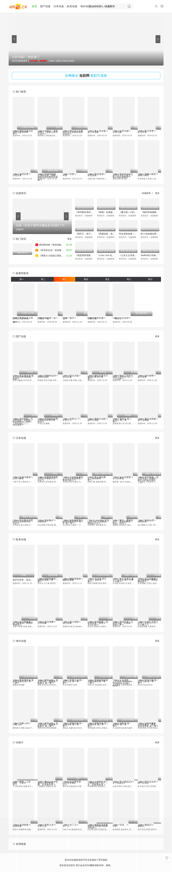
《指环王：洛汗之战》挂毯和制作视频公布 (84, 233)
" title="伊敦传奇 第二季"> (98, 720)
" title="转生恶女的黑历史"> (23, 517)
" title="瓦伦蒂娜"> (48, 619)
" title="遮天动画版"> (149, 415)
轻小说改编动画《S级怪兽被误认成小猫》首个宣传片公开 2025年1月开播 (150, 233)
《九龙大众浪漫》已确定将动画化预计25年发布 (128, 255)
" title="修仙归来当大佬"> (98, 372)
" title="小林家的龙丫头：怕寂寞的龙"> (98, 778)
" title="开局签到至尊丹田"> (48, 415)
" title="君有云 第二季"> (123, 415)
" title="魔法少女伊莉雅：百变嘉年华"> (48, 778)
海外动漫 (85, 6)
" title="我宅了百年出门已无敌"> (123, 372)
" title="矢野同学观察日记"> (48, 474)
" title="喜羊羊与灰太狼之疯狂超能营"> (123, 170)
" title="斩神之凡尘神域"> (23, 313)
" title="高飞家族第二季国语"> (23, 618)
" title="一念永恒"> (123, 313)
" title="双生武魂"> (73, 372)
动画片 (97, 6)
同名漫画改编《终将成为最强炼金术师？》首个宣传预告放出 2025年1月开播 (128, 233)
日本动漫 (59, 6)
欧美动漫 (72, 6)
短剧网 (84, 75)
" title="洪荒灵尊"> (23, 170)
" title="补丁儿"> (73, 822)
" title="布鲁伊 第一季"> (123, 720)
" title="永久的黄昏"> (123, 474)
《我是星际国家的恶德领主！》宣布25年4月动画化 (84, 255)
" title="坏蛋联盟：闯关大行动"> (98, 618)
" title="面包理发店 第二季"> (23, 677)
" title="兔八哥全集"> (98, 127)
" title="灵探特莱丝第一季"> (98, 677)
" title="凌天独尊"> (149, 372)
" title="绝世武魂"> (98, 313)
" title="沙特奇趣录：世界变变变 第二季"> (149, 720)
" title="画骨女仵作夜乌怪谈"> (98, 823)
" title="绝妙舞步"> (48, 517)
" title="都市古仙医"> (98, 415)
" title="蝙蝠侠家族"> (73, 575)
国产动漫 (45, 6)
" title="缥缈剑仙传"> (48, 372)
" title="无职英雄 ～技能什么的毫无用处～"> (149, 474)
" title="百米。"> (123, 822)
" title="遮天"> (73, 313)
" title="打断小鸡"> (23, 720)
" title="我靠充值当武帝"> (23, 127)
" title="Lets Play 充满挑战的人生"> (98, 517)
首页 (34, 6)
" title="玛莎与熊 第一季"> (149, 677)
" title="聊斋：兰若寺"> (23, 779)
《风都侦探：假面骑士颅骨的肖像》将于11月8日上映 (106, 233)
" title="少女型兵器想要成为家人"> (73, 474)
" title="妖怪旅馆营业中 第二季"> (73, 517)
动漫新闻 (110, 6)
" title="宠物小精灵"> (149, 170)
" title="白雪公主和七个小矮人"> (149, 618)
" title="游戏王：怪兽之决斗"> (48, 127)
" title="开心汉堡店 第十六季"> (123, 575)
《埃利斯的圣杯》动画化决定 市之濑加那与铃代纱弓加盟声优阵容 (84, 212)
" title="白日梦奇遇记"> (73, 778)
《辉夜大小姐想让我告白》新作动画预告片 (58, 255)
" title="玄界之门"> (73, 415)
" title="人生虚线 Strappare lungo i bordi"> (123, 677)
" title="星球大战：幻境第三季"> (123, 618)
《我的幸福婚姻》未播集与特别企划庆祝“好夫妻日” (150, 212)
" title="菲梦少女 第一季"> (73, 677)
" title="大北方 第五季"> (98, 575)
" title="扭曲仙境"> (149, 517)
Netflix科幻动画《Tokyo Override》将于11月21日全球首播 (150, 255)
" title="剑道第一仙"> (48, 313)
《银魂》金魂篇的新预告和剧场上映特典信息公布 (106, 212)
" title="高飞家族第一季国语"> (149, 575)
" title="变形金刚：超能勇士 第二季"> (48, 720)
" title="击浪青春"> (23, 822)
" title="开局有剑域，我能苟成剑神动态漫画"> (48, 170)
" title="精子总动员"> (149, 778)
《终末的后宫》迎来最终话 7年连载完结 (57, 250)
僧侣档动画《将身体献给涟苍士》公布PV (57, 244)
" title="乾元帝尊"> (149, 127)
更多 (157, 193)
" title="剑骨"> (73, 170)
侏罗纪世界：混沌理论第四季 (23, 580)
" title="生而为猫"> (123, 127)
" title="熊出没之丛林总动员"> (73, 127)
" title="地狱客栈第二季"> (48, 575)
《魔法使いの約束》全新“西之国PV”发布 (128, 212)
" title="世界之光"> (48, 822)
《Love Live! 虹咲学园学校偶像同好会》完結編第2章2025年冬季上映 (106, 255)
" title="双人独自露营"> (98, 474)
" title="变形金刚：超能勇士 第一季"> (48, 677)
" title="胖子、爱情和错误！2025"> (123, 517)
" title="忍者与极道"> (23, 474)
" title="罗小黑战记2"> (123, 779)
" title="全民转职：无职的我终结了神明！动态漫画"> (23, 415)
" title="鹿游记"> (149, 823)
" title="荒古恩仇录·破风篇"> (23, 372)
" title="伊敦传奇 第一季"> (73, 720)
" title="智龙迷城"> (98, 170)
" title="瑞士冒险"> (73, 619)
